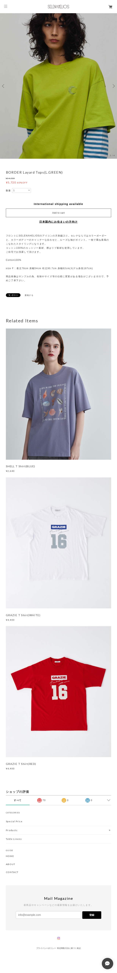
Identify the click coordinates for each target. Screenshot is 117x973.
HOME (10, 856)
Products (12, 830)
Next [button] (113, 86)
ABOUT (10, 864)
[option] (58, 86)
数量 (8, 190)
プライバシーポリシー (46, 948)
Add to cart (58, 213)
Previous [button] (4, 86)
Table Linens (14, 839)
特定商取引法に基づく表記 (69, 948)
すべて (18, 800)
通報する (29, 295)
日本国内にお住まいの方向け (58, 221)
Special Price (14, 821)
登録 (91, 915)
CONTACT (12, 872)
